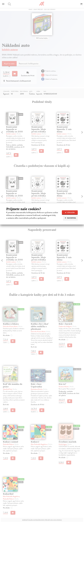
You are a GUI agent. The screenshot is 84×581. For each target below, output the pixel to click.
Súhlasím (70, 212)
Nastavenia (70, 218)
